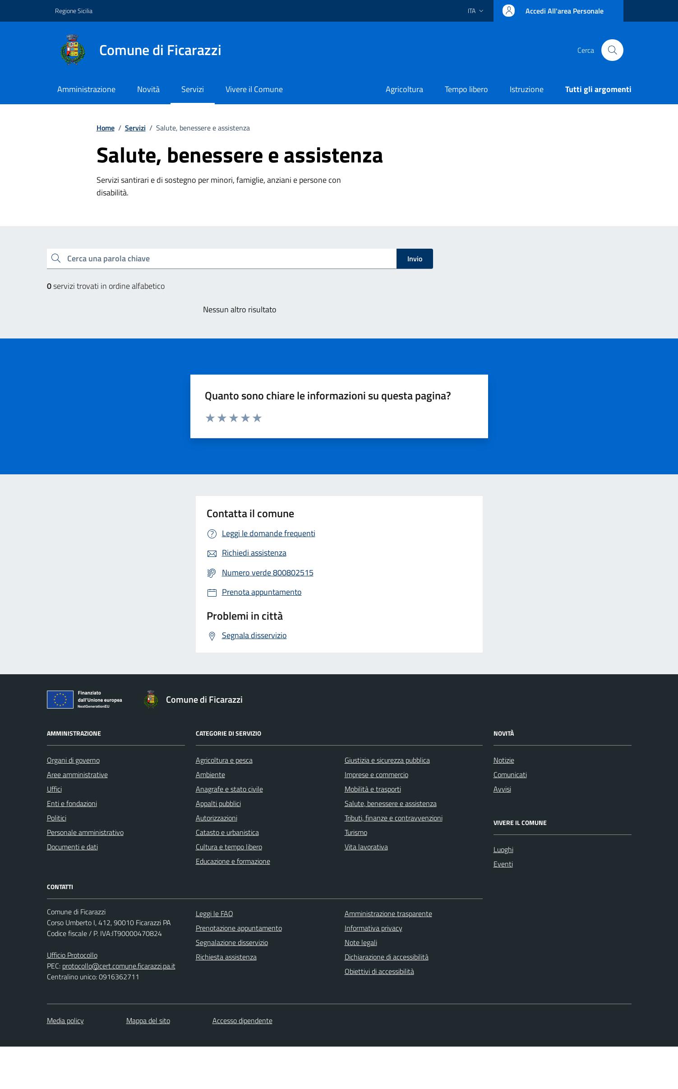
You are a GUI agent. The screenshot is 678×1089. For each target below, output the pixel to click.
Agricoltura (404, 89)
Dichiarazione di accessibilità (387, 956)
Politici (56, 817)
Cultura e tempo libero (229, 846)
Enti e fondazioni (72, 803)
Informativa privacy (373, 927)
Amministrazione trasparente (388, 913)
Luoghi (503, 849)
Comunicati (510, 774)
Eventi (503, 863)
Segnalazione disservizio (232, 942)
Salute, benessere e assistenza (391, 803)
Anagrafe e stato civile (229, 788)
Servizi (192, 89)
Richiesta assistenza (226, 956)
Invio (414, 258)
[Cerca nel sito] (612, 50)
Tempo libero (466, 89)
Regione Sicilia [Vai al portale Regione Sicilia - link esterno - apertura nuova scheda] (73, 10)
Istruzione (527, 89)
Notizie (504, 760)
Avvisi (502, 788)
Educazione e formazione (233, 861)
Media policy (65, 1020)
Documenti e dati (72, 846)
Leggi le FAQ (214, 913)
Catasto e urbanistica (227, 832)
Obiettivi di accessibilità (379, 971)
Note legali (361, 942)
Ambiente (210, 774)
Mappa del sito (148, 1020)
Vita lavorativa (366, 846)
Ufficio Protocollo (72, 955)
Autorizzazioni (216, 817)
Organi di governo (73, 760)
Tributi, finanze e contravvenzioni (394, 817)
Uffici (54, 788)
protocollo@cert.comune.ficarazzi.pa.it (118, 965)
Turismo (356, 832)
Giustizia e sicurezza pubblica (387, 760)
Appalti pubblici (218, 803)
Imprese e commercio (376, 774)
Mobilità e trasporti (373, 788)
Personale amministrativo (85, 832)
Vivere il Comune (254, 89)
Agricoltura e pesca (224, 760)
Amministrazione (86, 89)
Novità (148, 89)
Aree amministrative (77, 774)
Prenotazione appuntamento (239, 927)
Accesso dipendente (242, 1020)
